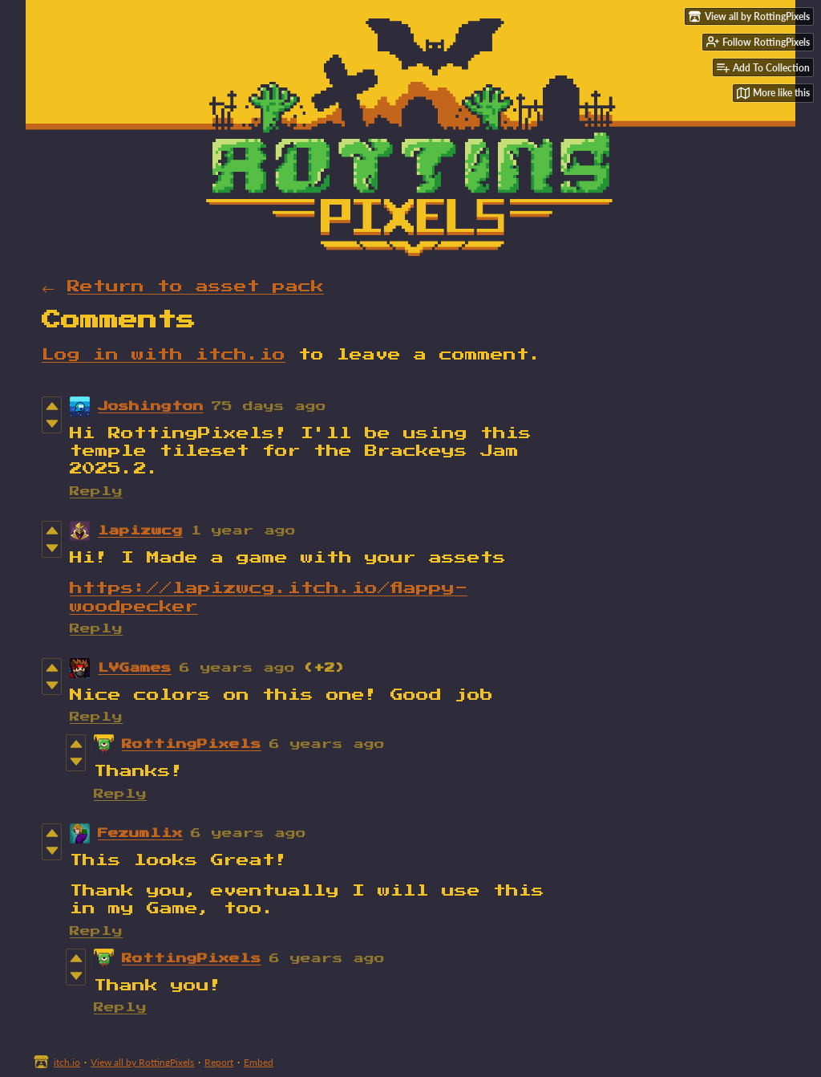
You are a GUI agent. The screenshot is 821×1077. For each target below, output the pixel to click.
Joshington (151, 406)
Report (218, 1062)
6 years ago (237, 668)
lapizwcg (140, 531)
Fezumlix (140, 833)
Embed (258, 1062)
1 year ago (243, 531)
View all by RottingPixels (142, 1062)
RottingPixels (191, 744)
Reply (96, 491)
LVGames (135, 668)
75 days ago (269, 406)
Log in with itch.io (163, 354)
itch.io (67, 1062)
